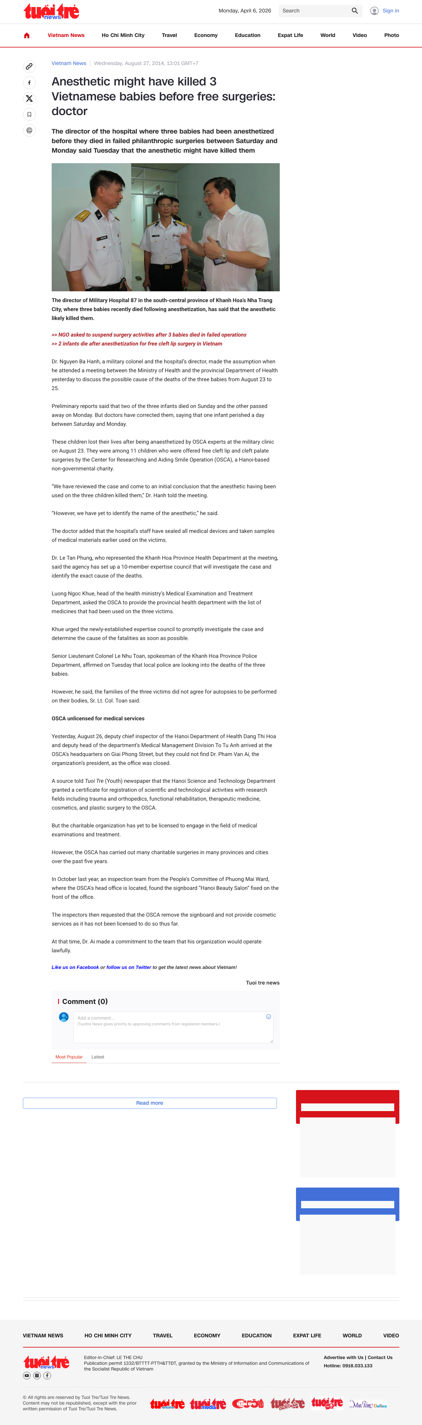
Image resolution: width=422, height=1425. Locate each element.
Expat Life (290, 35)
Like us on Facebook (75, 967)
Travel (169, 35)
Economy (206, 35)
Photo (391, 35)
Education (248, 35)
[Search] (320, 11)
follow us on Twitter (129, 967)
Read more (149, 1103)
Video (360, 35)
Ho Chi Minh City (123, 35)
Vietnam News (66, 35)
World (328, 35)
